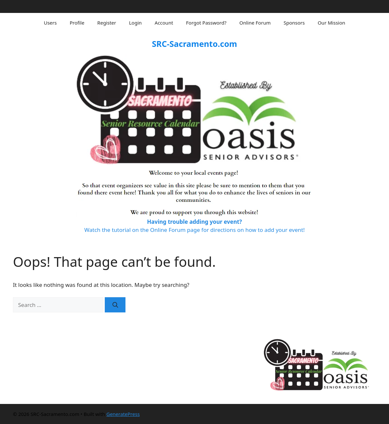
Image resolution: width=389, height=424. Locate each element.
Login (135, 22)
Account (164, 22)
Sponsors (294, 22)
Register (106, 22)
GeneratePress (123, 414)
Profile (77, 22)
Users (50, 22)
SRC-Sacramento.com (194, 43)
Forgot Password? (206, 22)
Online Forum (255, 22)
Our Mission (331, 22)
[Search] (115, 305)
